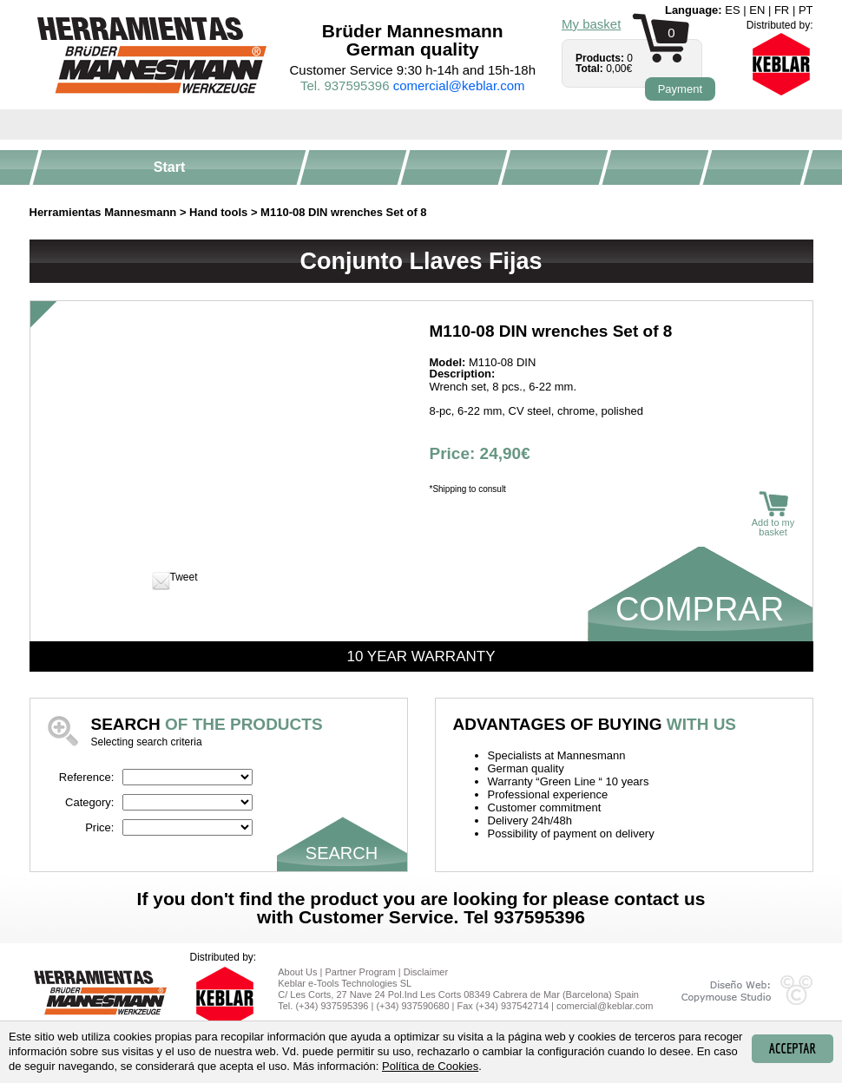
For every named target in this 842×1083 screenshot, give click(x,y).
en (757, 9)
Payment (680, 88)
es (732, 9)
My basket (591, 23)
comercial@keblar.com (459, 85)
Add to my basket (773, 514)
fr (781, 9)
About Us (297, 972)
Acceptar (792, 1048)
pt (806, 9)
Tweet (184, 577)
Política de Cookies (430, 1066)
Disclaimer (426, 972)
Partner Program (360, 972)
